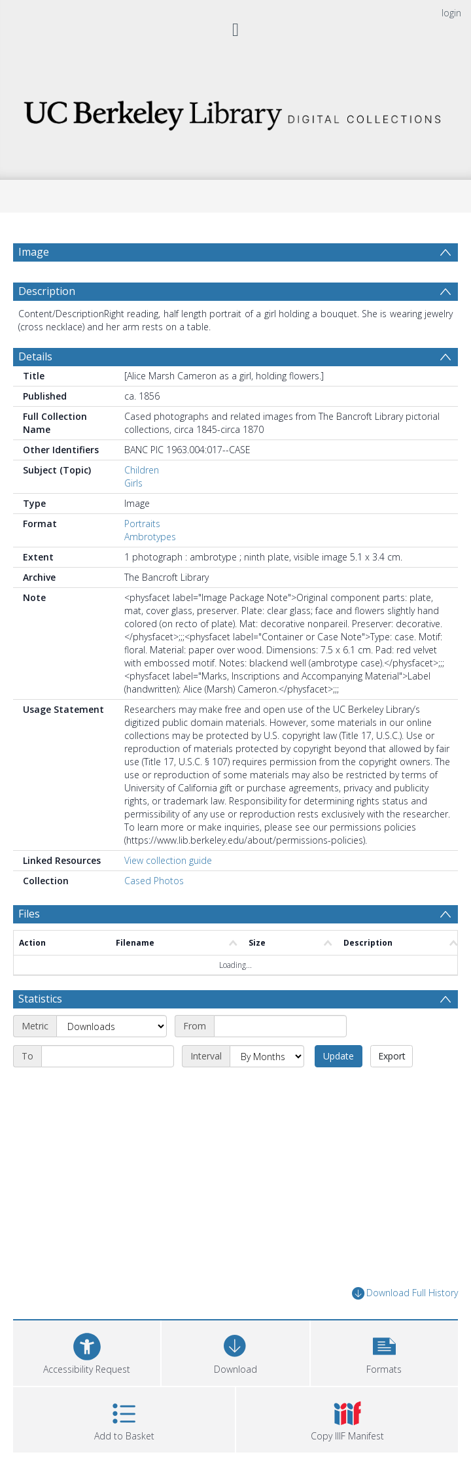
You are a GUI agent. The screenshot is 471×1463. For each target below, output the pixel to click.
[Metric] (111, 1033)
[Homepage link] (235, 111)
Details (35, 363)
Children (141, 476)
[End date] (107, 1063)
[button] (384, 1358)
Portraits (142, 530)
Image (33, 252)
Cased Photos (154, 887)
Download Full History (405, 1300)
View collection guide (168, 867)
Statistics (40, 1006)
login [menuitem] (451, 13)
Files (29, 920)
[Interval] (267, 1063)
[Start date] (280, 1033)
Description (46, 297)
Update (338, 1063)
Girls (133, 489)
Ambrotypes (150, 543)
